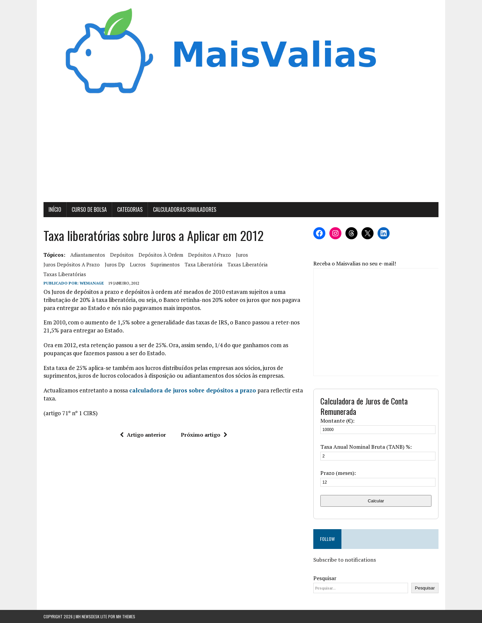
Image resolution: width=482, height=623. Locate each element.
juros (242, 254)
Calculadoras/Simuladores (184, 209)
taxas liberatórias (65, 274)
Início (55, 209)
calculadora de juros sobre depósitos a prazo (192, 390)
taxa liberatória (204, 264)
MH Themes (125, 616)
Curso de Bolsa (89, 209)
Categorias (130, 209)
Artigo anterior (143, 434)
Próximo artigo (204, 434)
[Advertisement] (241, 152)
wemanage (92, 283)
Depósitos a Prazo (209, 254)
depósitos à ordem (161, 254)
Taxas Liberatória (248, 264)
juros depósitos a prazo (72, 264)
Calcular (376, 500)
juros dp (115, 264)
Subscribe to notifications (344, 559)
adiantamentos (87, 254)
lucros (138, 264)
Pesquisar (324, 578)
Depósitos (122, 254)
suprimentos (165, 264)
